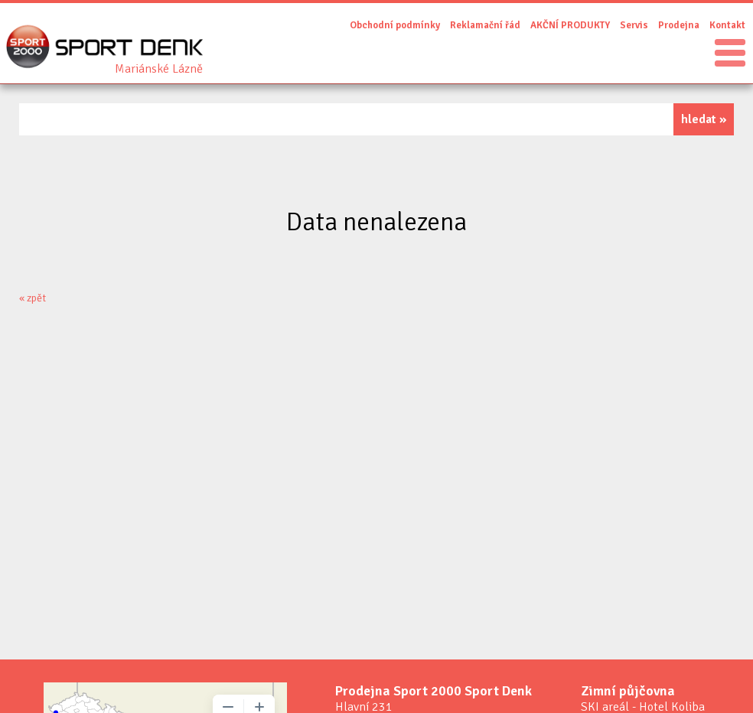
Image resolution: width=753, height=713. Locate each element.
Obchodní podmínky (395, 25)
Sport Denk (159, 69)
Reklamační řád (485, 25)
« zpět (32, 297)
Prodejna (678, 25)
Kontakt (727, 25)
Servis (634, 25)
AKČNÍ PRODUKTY (570, 25)
